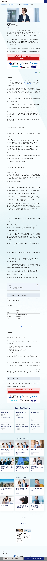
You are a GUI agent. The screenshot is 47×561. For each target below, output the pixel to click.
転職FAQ (26, 534)
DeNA (2, 493)
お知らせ (3, 548)
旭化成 (2, 507)
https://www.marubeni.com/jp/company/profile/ (18, 326)
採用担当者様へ (4, 550)
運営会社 (3, 552)
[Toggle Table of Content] (37, 285)
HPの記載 (23, 82)
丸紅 (7, 27)
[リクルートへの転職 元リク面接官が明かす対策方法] (19, 532)
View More (23, 523)
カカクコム (17, 493)
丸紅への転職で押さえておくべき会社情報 (16, 287)
